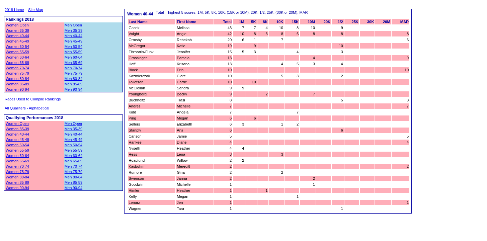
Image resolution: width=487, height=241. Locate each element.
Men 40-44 (74, 36)
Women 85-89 (17, 84)
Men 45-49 (74, 41)
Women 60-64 (17, 57)
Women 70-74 (17, 68)
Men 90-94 (74, 89)
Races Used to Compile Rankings (33, 99)
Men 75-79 (74, 73)
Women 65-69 (17, 63)
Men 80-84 (74, 79)
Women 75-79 (17, 73)
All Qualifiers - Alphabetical (27, 108)
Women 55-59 (17, 52)
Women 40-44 (17, 36)
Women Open (17, 25)
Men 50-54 (74, 47)
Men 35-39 (74, 30)
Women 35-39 (17, 30)
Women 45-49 (17, 41)
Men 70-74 (74, 68)
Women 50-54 (17, 47)
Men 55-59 (74, 52)
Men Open (73, 25)
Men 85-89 (74, 84)
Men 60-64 (74, 57)
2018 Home (14, 10)
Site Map (35, 10)
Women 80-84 (17, 79)
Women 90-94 (17, 89)
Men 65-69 (74, 63)
